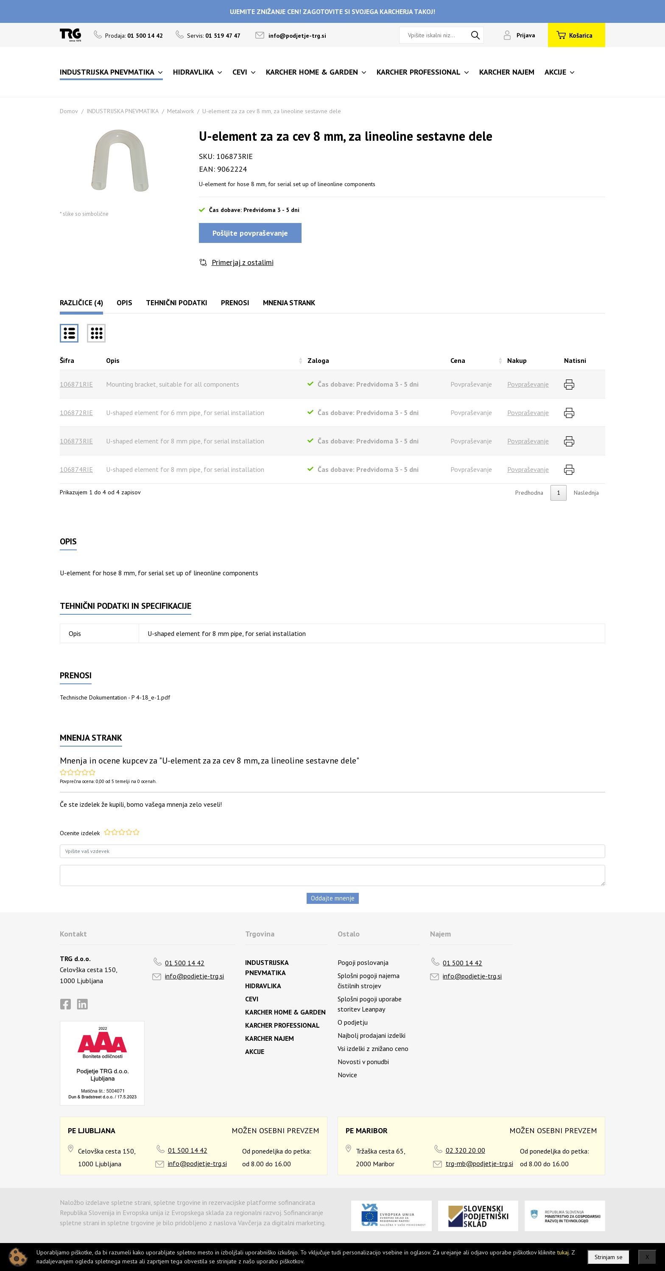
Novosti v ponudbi (363, 1061)
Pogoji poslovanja (363, 962)
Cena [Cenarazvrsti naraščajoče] (457, 360)
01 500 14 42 (184, 963)
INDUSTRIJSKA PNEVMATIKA (123, 111)
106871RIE (76, 384)
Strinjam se (609, 1257)
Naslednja (586, 492)
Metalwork (180, 111)
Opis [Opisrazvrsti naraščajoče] (113, 360)
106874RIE (76, 469)
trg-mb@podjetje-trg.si (479, 1163)
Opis (124, 302)
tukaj (563, 1252)
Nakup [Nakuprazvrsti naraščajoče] (517, 360)
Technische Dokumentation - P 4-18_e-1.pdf (115, 697)
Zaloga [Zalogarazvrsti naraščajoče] (318, 360)
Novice (347, 1074)
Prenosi (235, 302)
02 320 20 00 (465, 1150)
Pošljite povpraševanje (250, 233)
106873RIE (76, 441)
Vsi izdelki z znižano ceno (373, 1048)
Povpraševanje (528, 384)
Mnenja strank (289, 302)
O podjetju (353, 1022)
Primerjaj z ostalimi (243, 262)
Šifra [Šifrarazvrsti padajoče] (67, 360)
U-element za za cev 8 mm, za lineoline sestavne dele (271, 111)
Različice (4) (81, 302)
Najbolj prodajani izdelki (371, 1035)
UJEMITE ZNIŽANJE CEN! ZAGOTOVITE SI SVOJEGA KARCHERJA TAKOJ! (332, 11)
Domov (69, 111)
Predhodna (529, 492)
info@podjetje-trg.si (297, 35)
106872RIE (76, 412)
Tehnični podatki (176, 302)
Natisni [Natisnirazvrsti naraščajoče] (575, 360)
